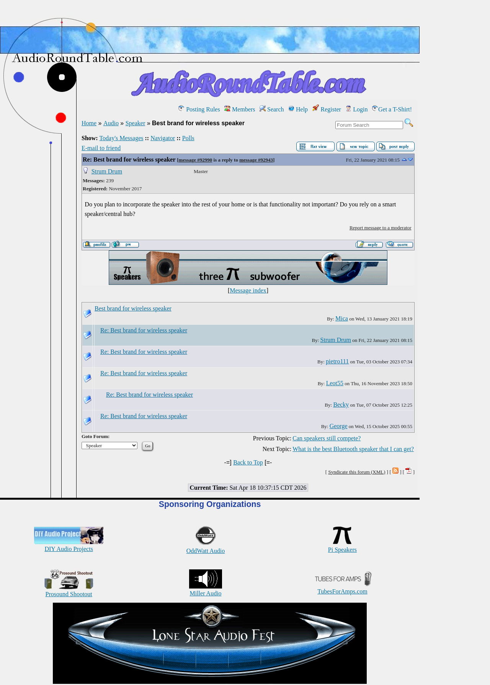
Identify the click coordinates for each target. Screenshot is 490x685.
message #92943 (256, 160)
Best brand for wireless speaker (133, 308)
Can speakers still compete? (326, 438)
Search (272, 109)
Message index (248, 290)
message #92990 (195, 160)
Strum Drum (106, 171)
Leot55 (334, 383)
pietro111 (337, 361)
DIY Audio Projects (68, 545)
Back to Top (248, 462)
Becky (341, 404)
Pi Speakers (342, 546)
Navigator (162, 138)
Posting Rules (199, 109)
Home (89, 123)
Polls (188, 138)
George (339, 426)
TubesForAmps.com (342, 588)
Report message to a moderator (381, 228)
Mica (341, 318)
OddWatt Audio (205, 547)
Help (298, 109)
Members (239, 109)
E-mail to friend (101, 148)
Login (356, 109)
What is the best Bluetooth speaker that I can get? (353, 449)
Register (326, 109)
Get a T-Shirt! (392, 109)
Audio (111, 123)
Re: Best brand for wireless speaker (129, 159)
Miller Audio (205, 590)
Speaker (135, 123)
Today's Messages (121, 138)
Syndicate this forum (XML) (356, 472)
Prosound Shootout (69, 590)
